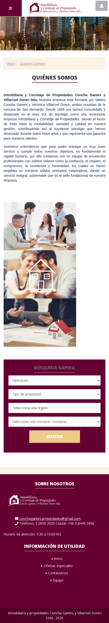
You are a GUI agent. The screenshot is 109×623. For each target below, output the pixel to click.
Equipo (58, 580)
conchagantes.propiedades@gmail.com (50, 518)
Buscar (54, 436)
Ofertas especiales (58, 565)
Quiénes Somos (32, 63)
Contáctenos (58, 573)
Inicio (11, 63)
